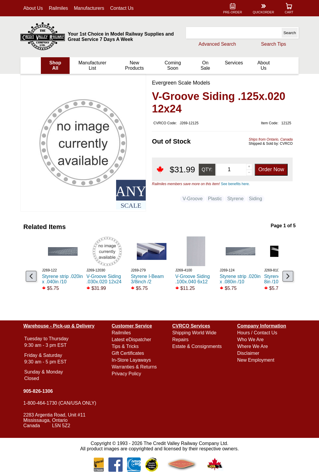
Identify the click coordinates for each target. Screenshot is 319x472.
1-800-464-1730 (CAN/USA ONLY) (59, 403)
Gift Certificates (128, 353)
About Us (33, 8)
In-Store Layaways (131, 360)
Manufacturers (89, 8)
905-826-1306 (38, 391)
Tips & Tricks (125, 346)
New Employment (255, 360)
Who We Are (250, 339)
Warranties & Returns (134, 366)
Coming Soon (173, 65)
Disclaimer (248, 353)
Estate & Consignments (197, 346)
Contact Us (122, 8)
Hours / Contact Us (257, 332)
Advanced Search (217, 44)
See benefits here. (235, 184)
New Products (134, 65)
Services (234, 62)
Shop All (55, 65)
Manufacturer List (92, 65)
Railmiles (58, 8)
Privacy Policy (126, 373)
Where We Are (252, 346)
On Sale (205, 65)
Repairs (180, 339)
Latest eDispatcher (131, 339)
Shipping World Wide (194, 332)
